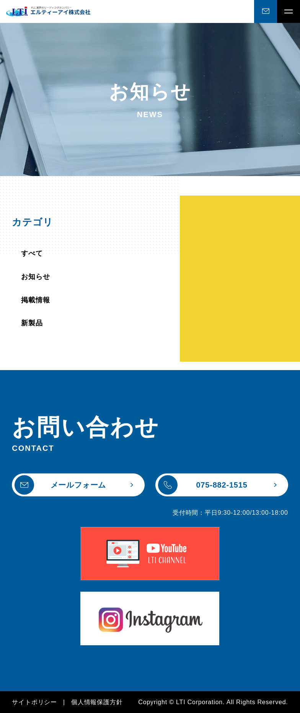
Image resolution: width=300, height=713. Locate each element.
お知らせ (35, 277)
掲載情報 (35, 300)
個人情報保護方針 (96, 702)
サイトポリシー (34, 702)
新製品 (31, 323)
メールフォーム (60, 485)
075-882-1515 (202, 485)
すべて (31, 253)
